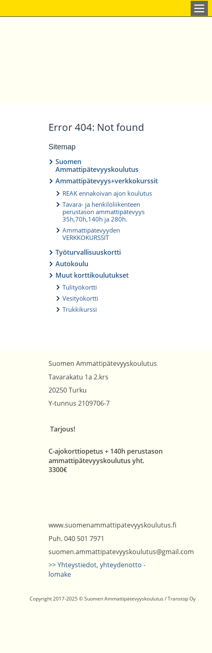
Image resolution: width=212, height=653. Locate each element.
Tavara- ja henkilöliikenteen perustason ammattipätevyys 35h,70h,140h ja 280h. (103, 211)
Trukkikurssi (79, 309)
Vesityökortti (80, 298)
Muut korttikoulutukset (92, 275)
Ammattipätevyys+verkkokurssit (106, 180)
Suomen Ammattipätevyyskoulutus (96, 165)
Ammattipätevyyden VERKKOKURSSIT (91, 234)
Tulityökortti (79, 287)
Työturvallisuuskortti (88, 252)
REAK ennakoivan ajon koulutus (107, 193)
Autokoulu (71, 263)
